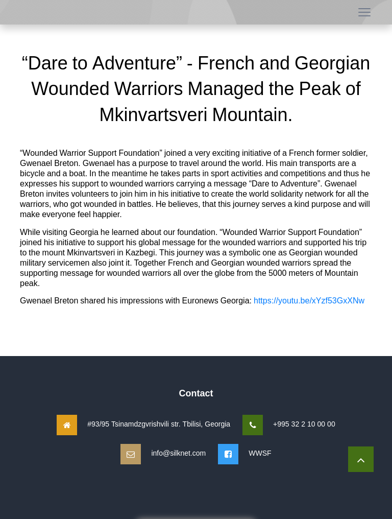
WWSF (260, 453)
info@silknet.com (178, 453)
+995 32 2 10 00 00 (304, 424)
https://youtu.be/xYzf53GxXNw (309, 300)
